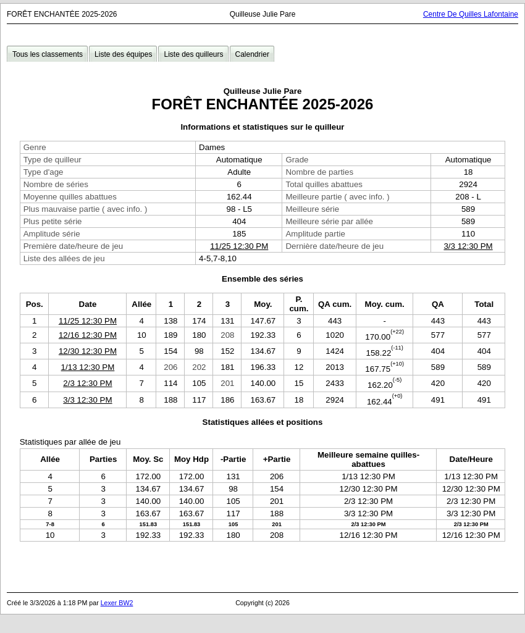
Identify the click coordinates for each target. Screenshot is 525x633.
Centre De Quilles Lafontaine (470, 14)
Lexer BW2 (117, 602)
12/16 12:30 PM (88, 335)
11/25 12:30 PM (239, 246)
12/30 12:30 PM (88, 351)
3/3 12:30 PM (467, 246)
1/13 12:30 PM (88, 367)
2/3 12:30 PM (87, 383)
